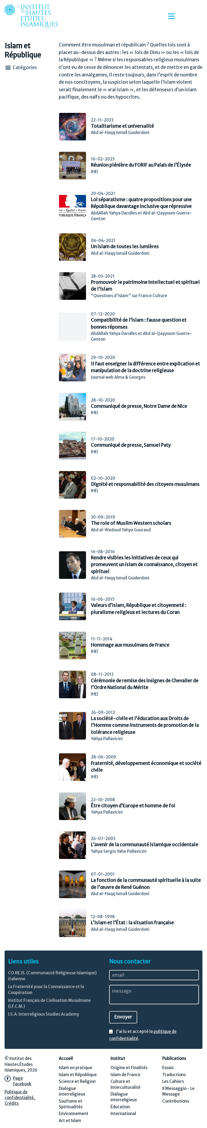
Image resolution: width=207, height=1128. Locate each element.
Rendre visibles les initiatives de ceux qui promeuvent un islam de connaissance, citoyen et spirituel (144, 565)
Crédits (12, 1103)
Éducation (120, 1106)
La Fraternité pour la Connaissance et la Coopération (46, 989)
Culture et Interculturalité (125, 1084)
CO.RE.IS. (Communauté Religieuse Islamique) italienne (52, 975)
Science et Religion (77, 1081)
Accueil (66, 1058)
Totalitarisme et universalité (122, 126)
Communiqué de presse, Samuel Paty (131, 445)
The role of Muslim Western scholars (131, 523)
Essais (168, 1067)
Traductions (174, 1074)
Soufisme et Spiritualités (70, 1104)
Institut (118, 1058)
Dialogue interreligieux (72, 1091)
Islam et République (78, 1074)
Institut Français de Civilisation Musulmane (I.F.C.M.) (49, 1003)
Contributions (175, 1101)
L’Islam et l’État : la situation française (132, 923)
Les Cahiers (173, 1081)
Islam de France (125, 1074)
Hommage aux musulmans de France (130, 645)
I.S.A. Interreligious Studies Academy (43, 1014)
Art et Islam (70, 1120)
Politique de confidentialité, (20, 1094)
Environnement (73, 1113)
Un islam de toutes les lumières (125, 247)
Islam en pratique (75, 1067)
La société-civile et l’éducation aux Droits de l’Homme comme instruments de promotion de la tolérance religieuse (145, 725)
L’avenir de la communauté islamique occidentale (144, 845)
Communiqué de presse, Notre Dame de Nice (139, 406)
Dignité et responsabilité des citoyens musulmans (145, 484)
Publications (174, 1058)
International (123, 1113)
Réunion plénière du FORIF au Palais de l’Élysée (141, 165)
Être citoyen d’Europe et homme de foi (133, 806)
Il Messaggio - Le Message (178, 1091)
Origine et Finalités (129, 1067)
